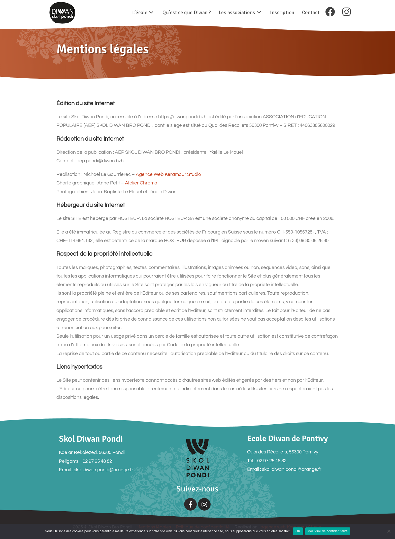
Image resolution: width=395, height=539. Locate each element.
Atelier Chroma (141, 182)
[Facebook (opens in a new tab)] (330, 12)
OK (297, 531)
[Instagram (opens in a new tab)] (346, 12)
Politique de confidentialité (328, 531)
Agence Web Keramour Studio (168, 174)
